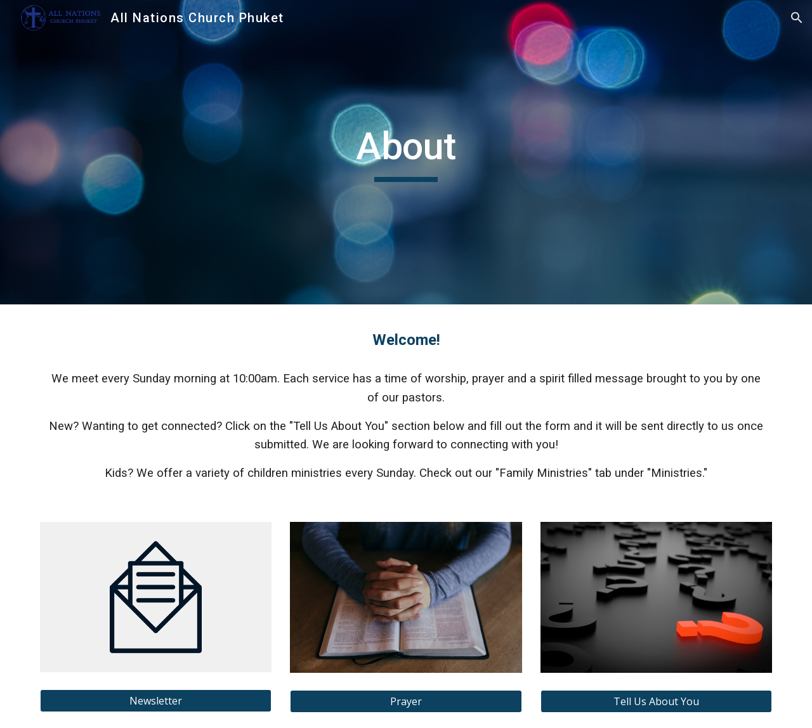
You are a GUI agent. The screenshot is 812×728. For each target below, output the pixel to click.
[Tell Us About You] (656, 701)
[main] (406, 152)
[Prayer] (406, 701)
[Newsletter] (156, 701)
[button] (797, 18)
